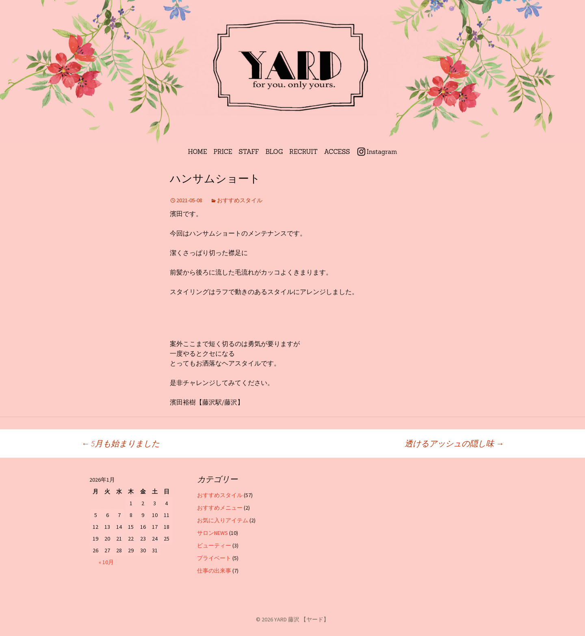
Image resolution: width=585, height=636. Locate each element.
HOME (197, 152)
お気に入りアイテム (222, 520)
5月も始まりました (120, 443)
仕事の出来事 (214, 570)
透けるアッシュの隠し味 (454, 443)
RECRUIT (303, 152)
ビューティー (214, 545)
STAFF (249, 152)
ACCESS (337, 152)
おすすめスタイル (239, 200)
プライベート (214, 558)
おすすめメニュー (220, 507)
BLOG (274, 152)
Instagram (381, 152)
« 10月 (106, 562)
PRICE (223, 152)
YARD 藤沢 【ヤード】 (301, 619)
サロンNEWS (212, 532)
